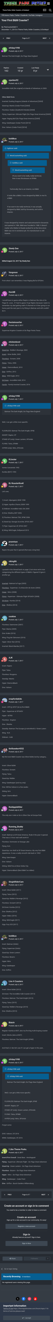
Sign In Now (26, 1243)
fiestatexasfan (15, 322)
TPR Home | (5, 15)
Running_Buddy (16, 827)
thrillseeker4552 (16, 748)
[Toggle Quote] (6, 148)
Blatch (12, 1022)
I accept (26, 1318)
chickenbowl (14, 342)
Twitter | (18, 15)
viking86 (13, 561)
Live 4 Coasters (16, 981)
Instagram (39, 15)
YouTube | (32, 15)
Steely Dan (14, 248)
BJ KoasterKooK (16, 483)
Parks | (12, 15)
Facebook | (25, 15)
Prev (8, 38)
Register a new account (26, 1226)
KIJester (13, 459)
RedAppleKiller (15, 807)
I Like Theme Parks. (18, 1149)
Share (12, 1259)
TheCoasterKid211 (11, 27)
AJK (11, 657)
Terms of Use (8, 1308)
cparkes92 (13, 80)
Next (45, 38)
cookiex (12, 616)
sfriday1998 (14, 48)
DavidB (12, 292)
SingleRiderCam (16, 882)
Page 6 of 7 (26, 38)
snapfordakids (15, 699)
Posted (16, 51)
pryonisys (13, 542)
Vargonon (13, 272)
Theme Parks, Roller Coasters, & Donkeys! (33, 29)
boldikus (13, 138)
